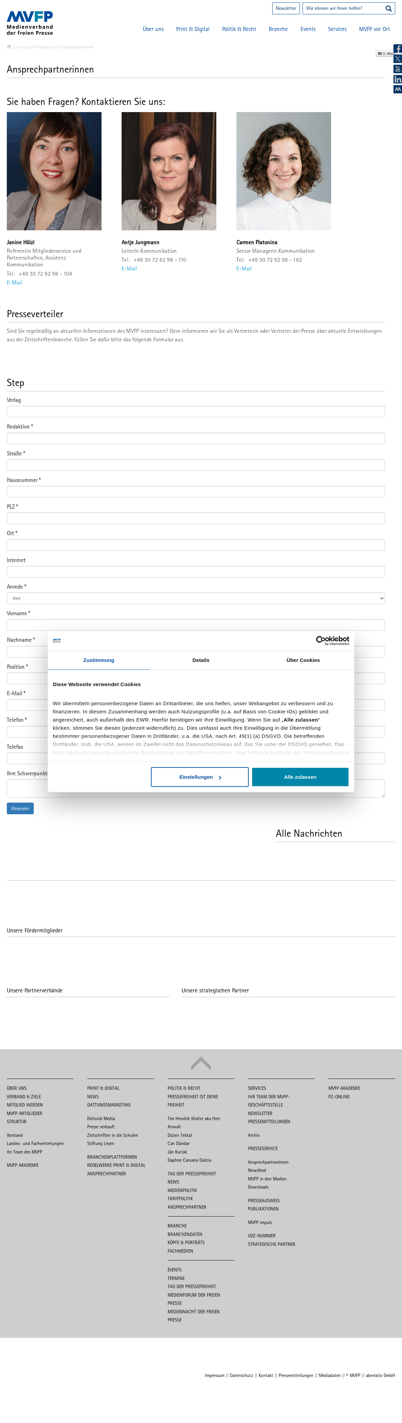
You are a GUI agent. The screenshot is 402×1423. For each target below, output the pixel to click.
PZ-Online (339, 1096)
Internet (16, 560)
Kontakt (266, 1375)
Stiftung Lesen (100, 1143)
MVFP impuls (260, 1222)
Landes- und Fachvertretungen (35, 1143)
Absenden (20, 808)
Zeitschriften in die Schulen (112, 1135)
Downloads (258, 1187)
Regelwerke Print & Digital (116, 1165)
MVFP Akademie (22, 1165)
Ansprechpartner (106, 1173)
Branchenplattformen (112, 1157)
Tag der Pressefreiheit (192, 1173)
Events (307, 29)
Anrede (16, 586)
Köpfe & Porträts (186, 1242)
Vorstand (15, 1135)
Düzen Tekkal (180, 1135)
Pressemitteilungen (269, 1121)
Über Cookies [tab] (303, 660)
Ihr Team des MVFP (24, 1152)
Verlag (14, 400)
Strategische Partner (271, 1244)
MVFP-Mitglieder (24, 1113)
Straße (16, 453)
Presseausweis (264, 1200)
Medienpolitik (182, 1190)
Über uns (153, 29)
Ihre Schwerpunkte (28, 773)
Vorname (18, 613)
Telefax (15, 746)
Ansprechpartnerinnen (268, 1162)
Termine (176, 1278)
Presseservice (44, 47)
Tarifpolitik (180, 1198)
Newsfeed (257, 1170)
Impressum (215, 1375)
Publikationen (263, 1208)
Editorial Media (101, 1118)
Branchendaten (185, 1234)
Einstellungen (200, 777)
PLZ (12, 506)
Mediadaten (330, 1375)
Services (337, 29)
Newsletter (286, 8)
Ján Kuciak (177, 1152)
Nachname (21, 639)
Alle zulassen (300, 777)
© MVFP (353, 1375)
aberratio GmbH (380, 1375)
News (93, 1096)
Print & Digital (193, 29)
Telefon (17, 719)
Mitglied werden (25, 1105)
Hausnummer (24, 480)
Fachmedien (180, 1251)
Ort (12, 533)
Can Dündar (178, 1143)
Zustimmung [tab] (98, 660)
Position (17, 666)
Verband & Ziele (24, 1096)
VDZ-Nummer (262, 1235)
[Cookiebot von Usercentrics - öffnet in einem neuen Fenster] (319, 641)
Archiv (254, 1135)
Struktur (17, 1121)
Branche (278, 29)
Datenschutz (241, 1375)
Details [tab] (201, 660)
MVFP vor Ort (374, 29)
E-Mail (14, 282)
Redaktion (20, 426)
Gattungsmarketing (108, 1105)
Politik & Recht (239, 29)
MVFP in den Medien (267, 1178)
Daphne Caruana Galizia (189, 1160)
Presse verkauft (101, 1126)
